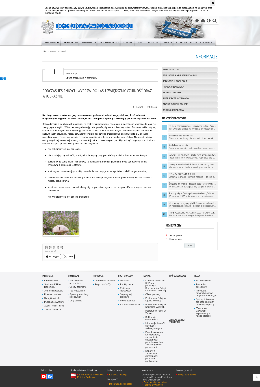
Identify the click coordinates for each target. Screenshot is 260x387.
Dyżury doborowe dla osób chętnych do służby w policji (205, 302)
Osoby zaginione (78, 287)
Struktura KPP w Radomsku (180, 75)
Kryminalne (73, 275)
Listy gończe (76, 301)
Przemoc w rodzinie (105, 281)
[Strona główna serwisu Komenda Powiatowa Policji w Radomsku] (197, 20)
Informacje (62, 51)
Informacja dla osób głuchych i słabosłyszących (155, 326)
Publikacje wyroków (176, 98)
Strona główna (49, 51)
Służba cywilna (203, 281)
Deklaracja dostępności (151, 318)
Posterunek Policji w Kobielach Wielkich (155, 305)
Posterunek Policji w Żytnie (155, 312)
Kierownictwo (171, 69)
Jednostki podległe (175, 81)
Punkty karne (126, 284)
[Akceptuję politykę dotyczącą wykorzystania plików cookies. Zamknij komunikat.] (212, 3)
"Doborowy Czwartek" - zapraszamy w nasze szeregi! (203, 312)
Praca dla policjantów (201, 285)
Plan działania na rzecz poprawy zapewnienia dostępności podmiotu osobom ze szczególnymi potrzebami (154, 339)
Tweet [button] (68, 256)
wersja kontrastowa (187, 374)
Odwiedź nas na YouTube (44, 376)
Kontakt (147, 275)
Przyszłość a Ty (102, 284)
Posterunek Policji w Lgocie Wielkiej (155, 299)
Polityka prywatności (153, 385)
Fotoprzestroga (127, 301)
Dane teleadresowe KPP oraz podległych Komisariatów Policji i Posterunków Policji (155, 286)
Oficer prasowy (153, 294)
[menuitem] (52, 42)
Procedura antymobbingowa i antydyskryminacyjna (206, 293)
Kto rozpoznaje (77, 291)
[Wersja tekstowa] (209, 20)
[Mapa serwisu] (203, 20)
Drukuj (152, 107)
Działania (124, 281)
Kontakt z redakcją (118, 374)
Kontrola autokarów (130, 304)
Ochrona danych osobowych (177, 321)
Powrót (138, 107)
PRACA (197, 275)
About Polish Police (175, 104)
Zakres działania (173, 110)
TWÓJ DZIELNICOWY (177, 275)
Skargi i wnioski (172, 92)
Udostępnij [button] (53, 256)
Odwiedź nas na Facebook (50, 376)
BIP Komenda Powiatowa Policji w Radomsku (90, 375)
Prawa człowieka (173, 87)
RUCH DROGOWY (125, 275)
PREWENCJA (98, 275)
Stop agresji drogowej (126, 295)
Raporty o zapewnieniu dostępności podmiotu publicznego (151, 356)
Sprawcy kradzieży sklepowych (79, 295)
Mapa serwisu (176, 239)
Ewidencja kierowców (125, 289)
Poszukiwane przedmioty (76, 282)
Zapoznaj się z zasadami (155, 382)
